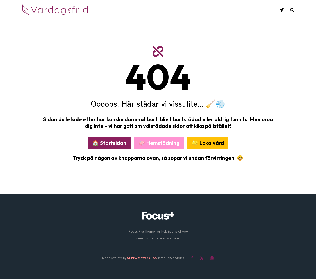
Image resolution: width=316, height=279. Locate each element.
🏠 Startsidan (109, 143)
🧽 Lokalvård (208, 143)
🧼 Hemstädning (159, 143)
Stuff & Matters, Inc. (142, 258)
